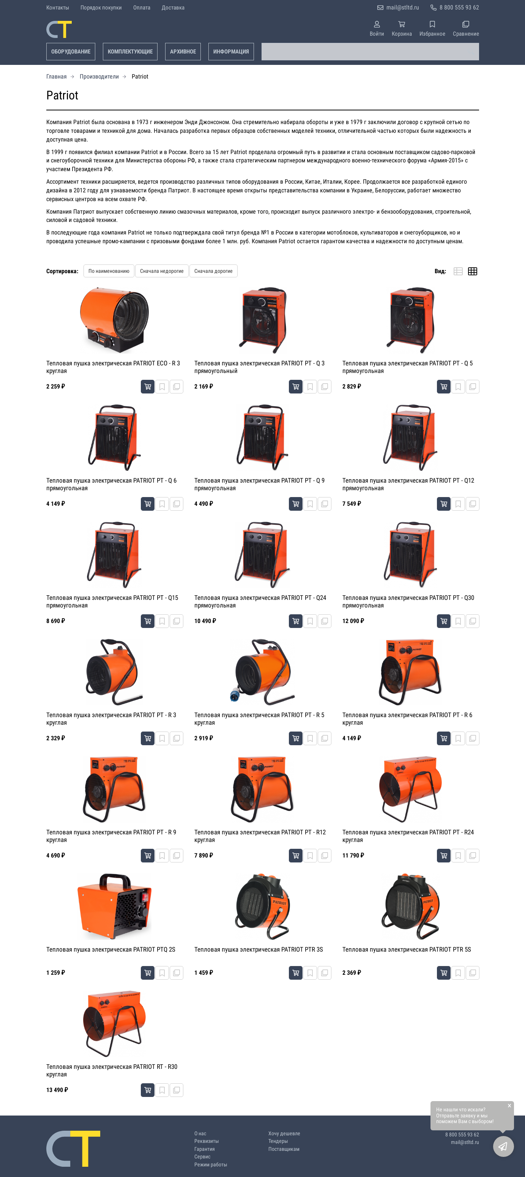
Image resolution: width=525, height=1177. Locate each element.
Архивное (183, 51)
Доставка (173, 7)
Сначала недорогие (162, 271)
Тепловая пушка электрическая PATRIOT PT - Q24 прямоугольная (260, 601)
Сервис (202, 1157)
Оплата (141, 7)
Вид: (440, 271)
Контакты (57, 7)
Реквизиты (206, 1141)
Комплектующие (130, 51)
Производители (99, 76)
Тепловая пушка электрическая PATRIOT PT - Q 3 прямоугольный (259, 366)
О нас (200, 1133)
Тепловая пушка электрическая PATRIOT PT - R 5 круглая (259, 718)
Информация (231, 51)
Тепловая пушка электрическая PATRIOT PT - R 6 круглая (407, 718)
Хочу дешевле (284, 1133)
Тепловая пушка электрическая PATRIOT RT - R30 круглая (111, 1070)
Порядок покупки (101, 7)
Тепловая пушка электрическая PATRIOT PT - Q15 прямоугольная (112, 601)
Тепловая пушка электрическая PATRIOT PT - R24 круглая (408, 835)
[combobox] (370, 51)
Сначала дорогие (213, 271)
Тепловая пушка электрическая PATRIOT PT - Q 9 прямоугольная (259, 484)
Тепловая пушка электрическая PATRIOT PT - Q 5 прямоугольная (407, 366)
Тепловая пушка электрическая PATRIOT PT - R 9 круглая (111, 835)
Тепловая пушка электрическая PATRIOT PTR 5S (406, 949)
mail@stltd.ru (402, 7)
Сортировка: (62, 271)
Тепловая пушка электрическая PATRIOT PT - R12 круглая (260, 835)
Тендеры (278, 1141)
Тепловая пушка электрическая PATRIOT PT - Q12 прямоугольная (408, 484)
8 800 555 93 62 (459, 7)
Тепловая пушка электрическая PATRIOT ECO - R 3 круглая (113, 366)
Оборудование (70, 51)
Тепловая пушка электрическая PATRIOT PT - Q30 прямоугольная (408, 601)
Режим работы (210, 1165)
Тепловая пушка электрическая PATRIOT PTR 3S (258, 949)
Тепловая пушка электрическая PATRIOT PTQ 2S (110, 949)
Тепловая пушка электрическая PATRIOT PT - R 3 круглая (111, 718)
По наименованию (108, 271)
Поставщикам (284, 1149)
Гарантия (204, 1149)
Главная (56, 76)
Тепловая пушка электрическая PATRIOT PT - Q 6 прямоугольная (111, 484)
